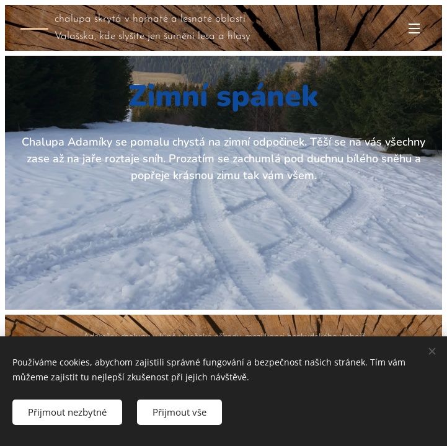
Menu (414, 28)
